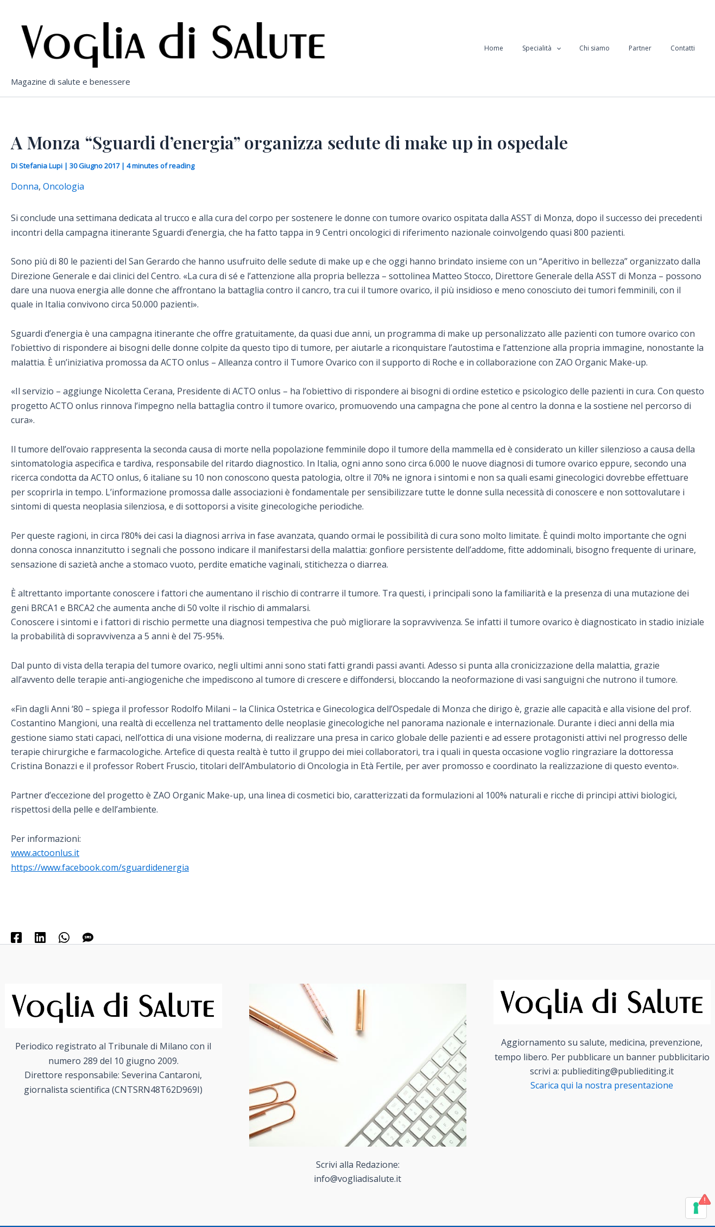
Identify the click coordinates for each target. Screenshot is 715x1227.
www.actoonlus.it (45, 853)
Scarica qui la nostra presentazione (601, 1085)
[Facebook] (16, 937)
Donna (25, 186)
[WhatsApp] (64, 937)
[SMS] (88, 937)
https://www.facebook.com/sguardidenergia (100, 867)
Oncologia (63, 186)
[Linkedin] (40, 937)
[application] (576, 48)
